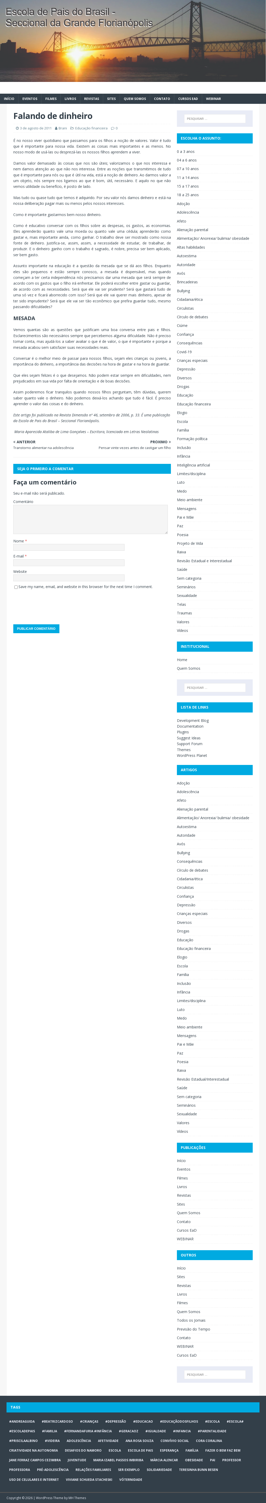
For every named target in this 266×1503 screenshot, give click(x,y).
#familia (49, 1431)
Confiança (185, 334)
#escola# (235, 1421)
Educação (185, 395)
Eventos (29, 99)
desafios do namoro (83, 1450)
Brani (63, 128)
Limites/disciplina (191, 473)
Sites (111, 99)
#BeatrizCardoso (57, 1421)
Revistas (91, 99)
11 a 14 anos (188, 177)
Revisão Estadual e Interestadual (204, 560)
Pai (212, 1460)
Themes (184, 749)
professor (231, 1460)
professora (19, 1470)
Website (20, 571)
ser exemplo (129, 1470)
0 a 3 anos (186, 151)
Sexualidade (187, 595)
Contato (162, 99)
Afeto (181, 221)
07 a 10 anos (188, 168)
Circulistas (185, 308)
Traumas (184, 612)
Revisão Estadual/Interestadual (203, 1079)
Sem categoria (189, 578)
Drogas (183, 386)
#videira (52, 1441)
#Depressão (115, 1421)
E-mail (19, 556)
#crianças (89, 1421)
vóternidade (130, 1479)
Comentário (23, 501)
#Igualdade (155, 1431)
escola (115, 1450)
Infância (183, 456)
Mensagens (186, 508)
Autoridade (186, 264)
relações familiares (93, 1470)
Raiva (181, 551)
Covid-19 (184, 351)
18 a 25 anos (188, 194)
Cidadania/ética (190, 299)
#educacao (143, 1421)
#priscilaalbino (23, 1441)
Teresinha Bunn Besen (198, 1470)
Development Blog (193, 720)
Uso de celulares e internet (34, 1479)
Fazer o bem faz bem (222, 1450)
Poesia (182, 534)
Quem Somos (135, 99)
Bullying (183, 290)
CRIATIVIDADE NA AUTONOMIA (33, 1450)
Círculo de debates (192, 316)
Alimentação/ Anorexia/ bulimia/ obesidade (213, 238)
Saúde (182, 569)
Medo (182, 491)
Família (183, 430)
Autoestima (186, 255)
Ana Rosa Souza (139, 1441)
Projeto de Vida (190, 543)
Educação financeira (91, 128)
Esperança (169, 1450)
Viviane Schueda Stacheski (89, 1479)
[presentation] (52, 605)
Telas (181, 604)
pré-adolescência (53, 1470)
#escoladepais (22, 1431)
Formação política (192, 438)
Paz (180, 525)
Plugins (183, 731)
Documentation (190, 726)
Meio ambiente (189, 499)
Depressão (186, 369)
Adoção (183, 203)
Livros (70, 99)
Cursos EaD (188, 99)
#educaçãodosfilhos (179, 1421)
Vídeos (182, 630)
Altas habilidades (191, 247)
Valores (183, 621)
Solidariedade (159, 1470)
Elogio (182, 412)
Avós (181, 273)
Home (182, 659)
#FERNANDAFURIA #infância (88, 1431)
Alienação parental (192, 229)
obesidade (194, 1460)
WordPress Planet (192, 755)
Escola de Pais (140, 1450)
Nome (19, 540)
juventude (77, 1460)
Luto (181, 482)
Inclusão (184, 447)
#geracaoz (128, 1431)
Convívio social (174, 1441)
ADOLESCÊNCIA (79, 1441)
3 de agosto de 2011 (36, 128)
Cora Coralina (209, 1441)
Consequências (189, 342)
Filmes (51, 99)
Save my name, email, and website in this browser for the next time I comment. (85, 586)
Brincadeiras (187, 281)
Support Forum (189, 743)
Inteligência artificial (193, 465)
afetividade (108, 1441)
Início (9, 99)
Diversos (184, 377)
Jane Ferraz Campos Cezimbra (35, 1460)
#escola (212, 1421)
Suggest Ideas (189, 737)
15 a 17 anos (188, 186)
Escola (182, 421)
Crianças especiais (192, 360)
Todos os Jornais (191, 1320)
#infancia (182, 1431)
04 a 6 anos (187, 160)
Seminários (186, 586)
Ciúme (182, 325)
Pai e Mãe (185, 517)
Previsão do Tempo (193, 1329)
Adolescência (188, 212)
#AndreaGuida (22, 1421)
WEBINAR (213, 99)
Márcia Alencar (164, 1460)
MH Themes (77, 1498)
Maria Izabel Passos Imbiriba (118, 1460)
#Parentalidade (212, 1431)
